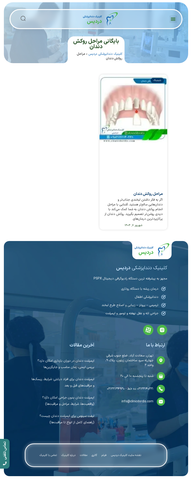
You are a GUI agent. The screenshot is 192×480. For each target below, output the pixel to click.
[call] (5, 454)
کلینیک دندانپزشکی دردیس (105, 54)
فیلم (104, 455)
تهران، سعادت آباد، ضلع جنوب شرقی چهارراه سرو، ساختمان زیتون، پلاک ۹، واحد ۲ (129, 360)
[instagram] (162, 330)
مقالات (83, 455)
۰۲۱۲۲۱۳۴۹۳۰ (116, 388)
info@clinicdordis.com (137, 401)
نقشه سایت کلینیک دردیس (126, 455)
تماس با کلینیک (48, 455)
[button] (173, 19)
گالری (94, 455)
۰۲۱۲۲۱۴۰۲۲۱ (144, 388)
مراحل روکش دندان (148, 194)
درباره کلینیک (68, 455)
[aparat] (148, 330)
